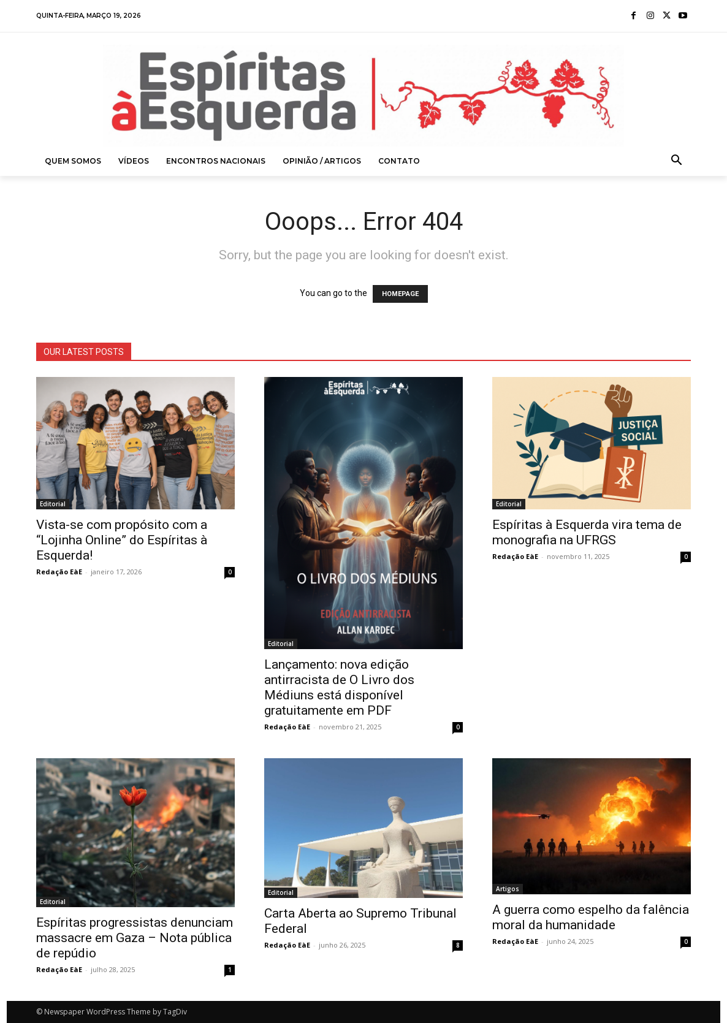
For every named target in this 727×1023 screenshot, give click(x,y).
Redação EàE (59, 571)
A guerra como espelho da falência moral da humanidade (590, 917)
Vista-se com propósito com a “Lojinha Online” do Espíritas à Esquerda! (121, 540)
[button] (676, 161)
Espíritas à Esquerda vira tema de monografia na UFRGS (587, 532)
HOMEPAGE (400, 294)
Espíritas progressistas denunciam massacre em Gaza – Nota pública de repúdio (134, 937)
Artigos (507, 888)
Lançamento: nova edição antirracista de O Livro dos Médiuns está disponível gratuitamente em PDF (339, 687)
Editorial (53, 504)
